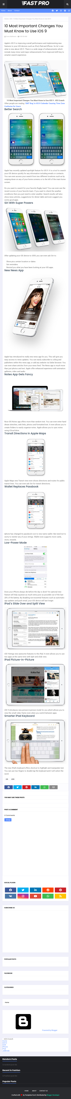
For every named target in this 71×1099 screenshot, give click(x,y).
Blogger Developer (53, 1095)
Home (3, 11)
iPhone (5, 1047)
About (10, 11)
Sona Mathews (11, 36)
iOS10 (4, 1043)
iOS (11, 19)
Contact (17, 11)
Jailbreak (5, 1051)
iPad (4, 1049)
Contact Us (43, 1091)
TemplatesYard (30, 1095)
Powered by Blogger (31, 1030)
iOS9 (12, 779)
